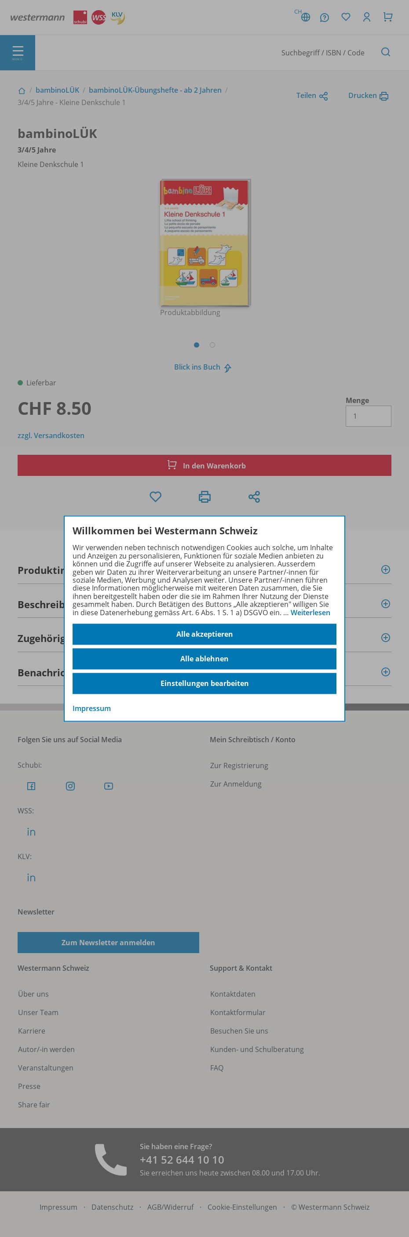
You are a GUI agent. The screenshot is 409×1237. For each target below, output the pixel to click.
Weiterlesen (310, 612)
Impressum (92, 708)
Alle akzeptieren (204, 634)
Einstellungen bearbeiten (205, 683)
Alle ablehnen (204, 659)
